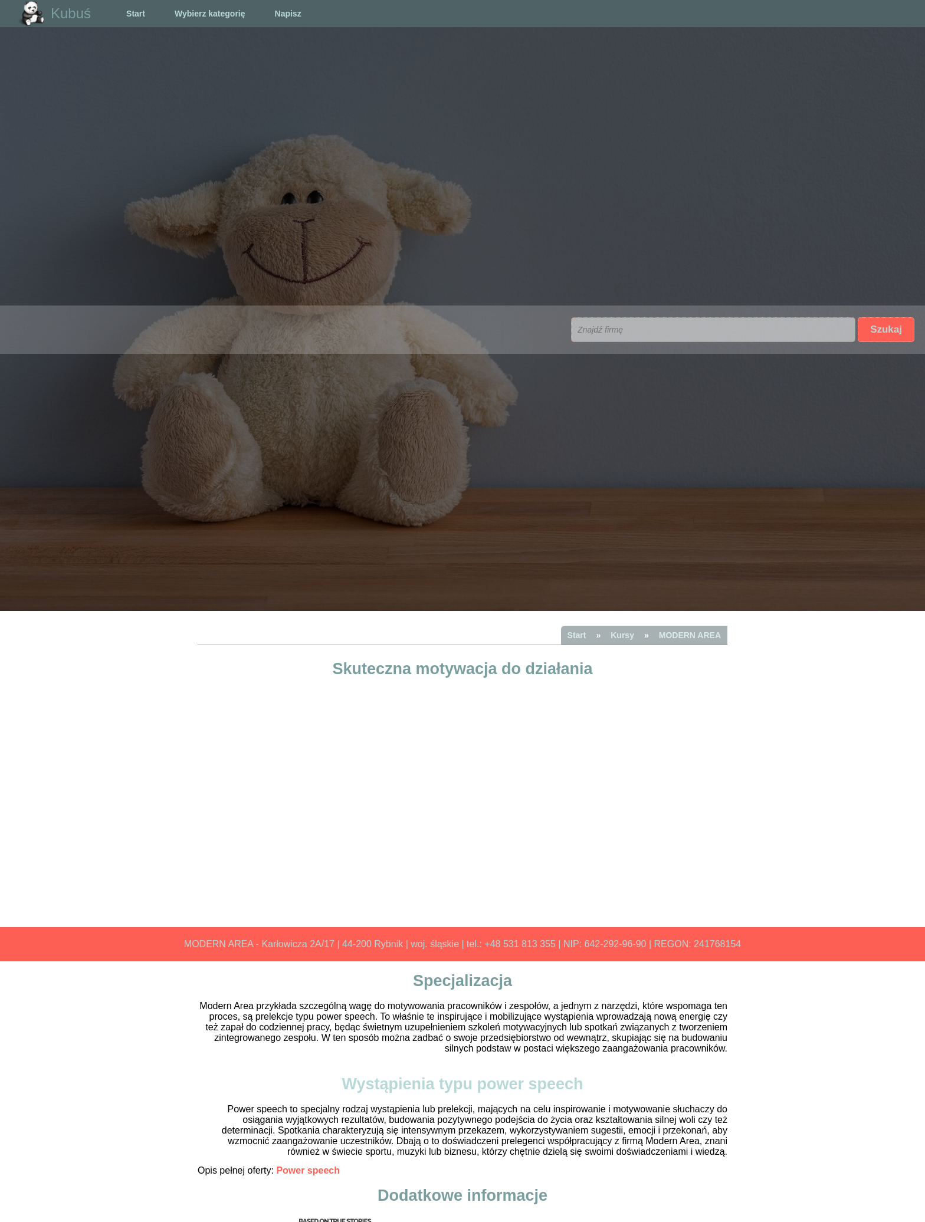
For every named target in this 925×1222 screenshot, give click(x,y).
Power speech (308, 1170)
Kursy (622, 635)
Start (135, 13)
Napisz (288, 13)
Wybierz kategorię (210, 13)
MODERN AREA (690, 635)
